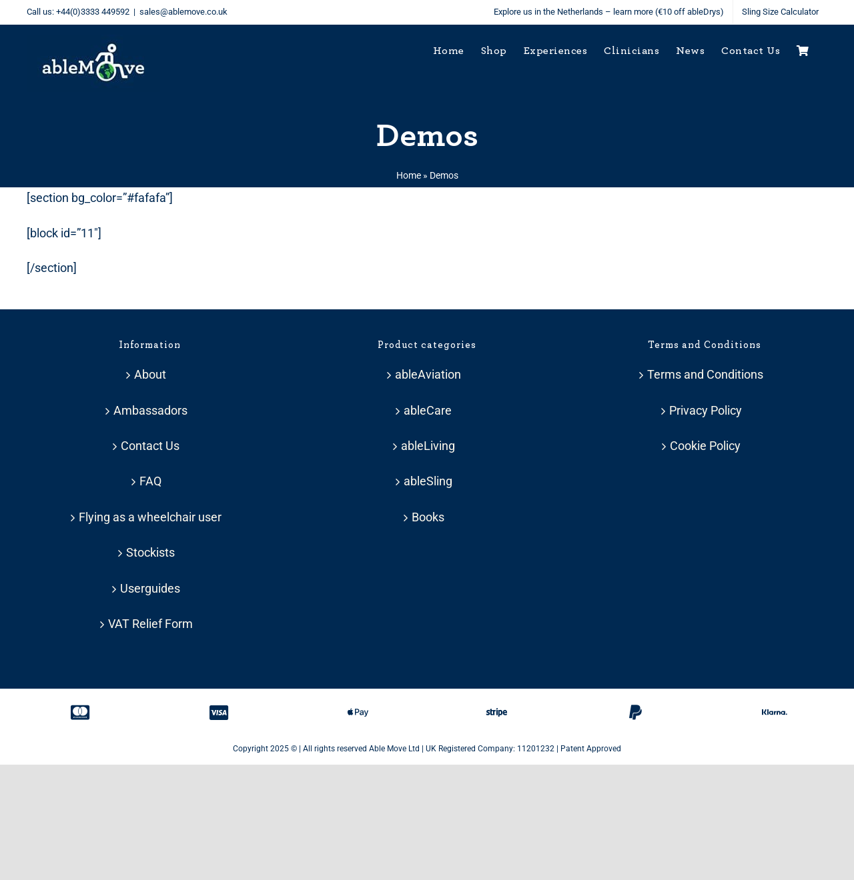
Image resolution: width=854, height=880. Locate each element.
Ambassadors (150, 410)
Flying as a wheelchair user (150, 517)
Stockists (150, 552)
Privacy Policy (705, 410)
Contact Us (150, 446)
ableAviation (428, 374)
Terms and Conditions (705, 374)
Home (408, 175)
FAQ (150, 481)
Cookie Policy (705, 446)
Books (428, 517)
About (150, 374)
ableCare (428, 410)
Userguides (150, 588)
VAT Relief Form (150, 624)
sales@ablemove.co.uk (183, 12)
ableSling (428, 481)
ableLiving (428, 446)
